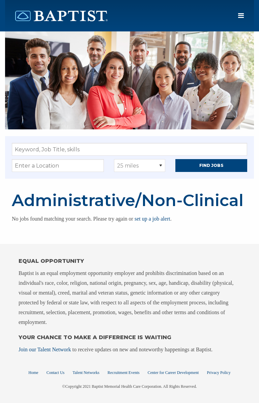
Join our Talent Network (45, 349)
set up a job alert (152, 219)
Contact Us (56, 372)
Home (33, 372)
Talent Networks (86, 372)
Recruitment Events (124, 372)
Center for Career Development (173, 372)
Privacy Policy (218, 372)
